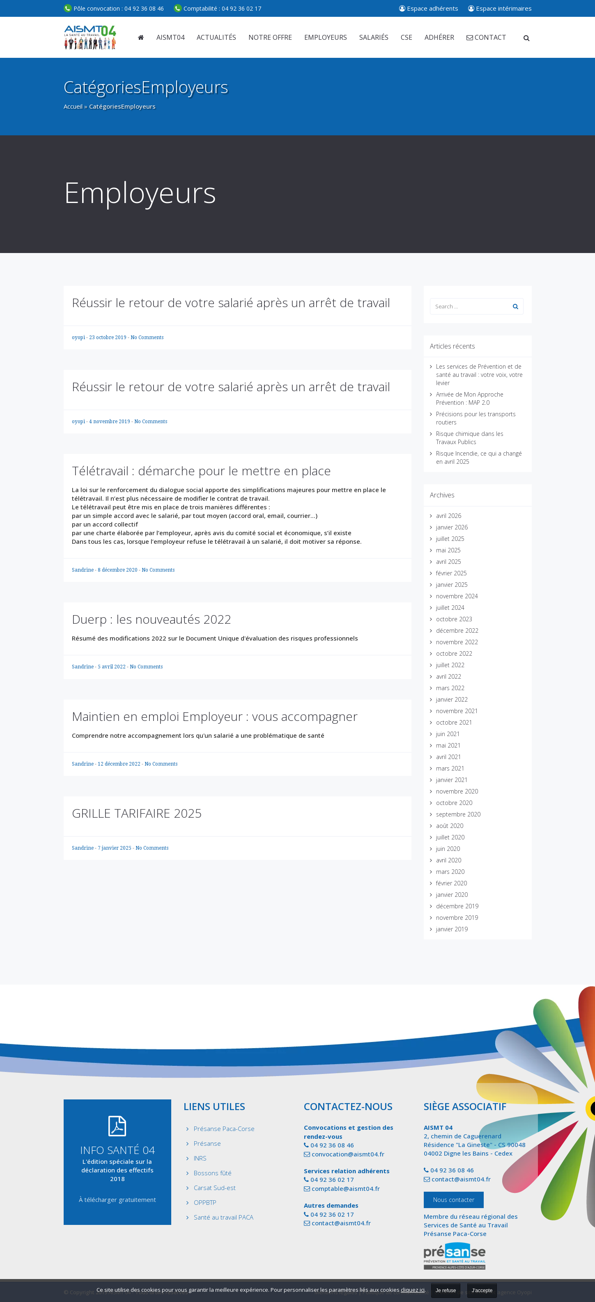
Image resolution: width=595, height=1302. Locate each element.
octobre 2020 (454, 803)
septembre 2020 (458, 814)
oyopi (79, 337)
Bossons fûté (213, 1173)
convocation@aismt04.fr (348, 1154)
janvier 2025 (452, 584)
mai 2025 (448, 550)
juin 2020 (448, 849)
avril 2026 (448, 516)
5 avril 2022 (112, 667)
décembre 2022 (457, 630)
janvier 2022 (452, 699)
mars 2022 (450, 688)
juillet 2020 (450, 837)
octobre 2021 (454, 722)
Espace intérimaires (500, 8)
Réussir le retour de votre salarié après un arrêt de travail (231, 302)
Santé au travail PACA (223, 1217)
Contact (486, 37)
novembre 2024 (457, 596)
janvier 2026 (452, 527)
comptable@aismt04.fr (346, 1188)
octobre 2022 (454, 653)
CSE (406, 37)
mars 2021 (450, 768)
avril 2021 (448, 757)
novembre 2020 (457, 791)
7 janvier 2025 (115, 848)
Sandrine (83, 570)
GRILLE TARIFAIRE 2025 (137, 813)
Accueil (73, 106)
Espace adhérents (428, 8)
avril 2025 (448, 561)
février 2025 (451, 573)
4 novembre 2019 (110, 421)
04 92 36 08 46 (114, 8)
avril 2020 (448, 860)
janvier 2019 (452, 929)
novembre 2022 (457, 642)
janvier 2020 (452, 894)
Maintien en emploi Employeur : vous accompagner (215, 716)
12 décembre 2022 (120, 764)
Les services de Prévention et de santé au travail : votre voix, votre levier (479, 375)
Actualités (216, 37)
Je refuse (446, 1290)
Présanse (207, 1143)
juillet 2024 (450, 607)
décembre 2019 (457, 906)
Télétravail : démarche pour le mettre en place (201, 470)
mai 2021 (448, 745)
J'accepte (482, 1290)
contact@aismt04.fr (341, 1223)
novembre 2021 (457, 711)
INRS (200, 1158)
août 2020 (449, 826)
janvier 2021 (452, 780)
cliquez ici (413, 1289)
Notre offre (270, 37)
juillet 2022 (450, 665)
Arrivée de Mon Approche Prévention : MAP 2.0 (469, 398)
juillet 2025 (450, 539)
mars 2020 (450, 872)
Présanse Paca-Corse (224, 1128)
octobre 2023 (454, 619)
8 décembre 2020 (118, 570)
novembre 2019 (457, 917)
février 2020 (451, 883)
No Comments (147, 337)
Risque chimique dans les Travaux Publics (469, 438)
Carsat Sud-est (215, 1187)
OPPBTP (205, 1202)
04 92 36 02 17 (217, 8)
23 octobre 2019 (108, 337)
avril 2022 (448, 676)
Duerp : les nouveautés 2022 (151, 619)
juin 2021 (448, 734)
